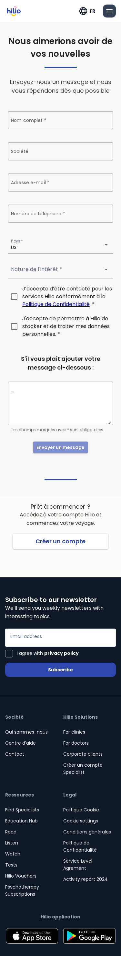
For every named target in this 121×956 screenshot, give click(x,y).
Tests (11, 865)
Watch (12, 854)
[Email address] (60, 638)
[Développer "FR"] (87, 11)
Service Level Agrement (77, 864)
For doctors (76, 743)
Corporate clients (83, 754)
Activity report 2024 (85, 879)
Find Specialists (22, 810)
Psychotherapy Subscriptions (22, 890)
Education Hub (21, 821)
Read (10, 832)
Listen (11, 843)
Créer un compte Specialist (83, 768)
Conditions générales (87, 832)
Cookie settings (80, 821)
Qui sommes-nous (26, 732)
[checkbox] (60, 296)
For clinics (74, 732)
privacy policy (61, 653)
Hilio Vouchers (20, 876)
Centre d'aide (20, 743)
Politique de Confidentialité (56, 304)
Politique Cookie (81, 810)
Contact (14, 754)
